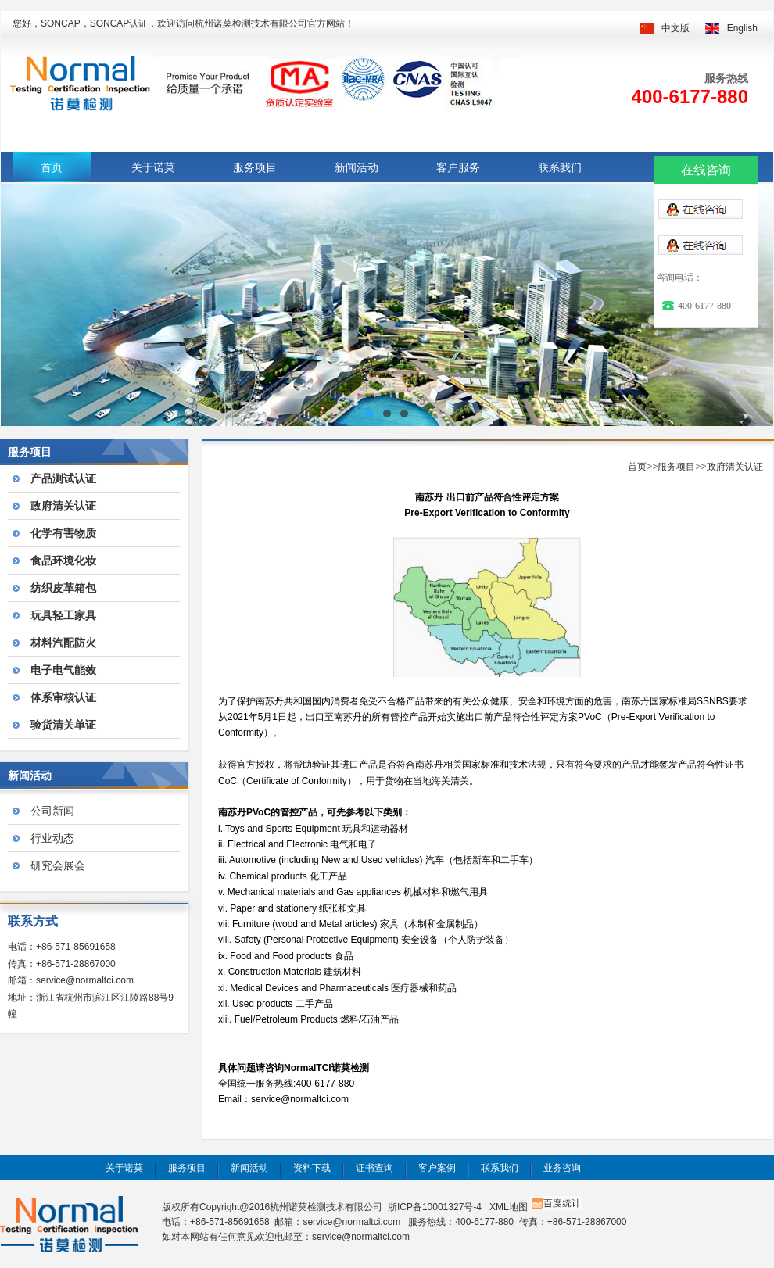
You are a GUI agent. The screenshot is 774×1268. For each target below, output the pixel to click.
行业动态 (52, 838)
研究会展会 (57, 865)
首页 (52, 167)
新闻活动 (356, 167)
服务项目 (255, 167)
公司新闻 (52, 810)
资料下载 (312, 1167)
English (742, 28)
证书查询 (374, 1167)
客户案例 (437, 1167)
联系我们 (560, 167)
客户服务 (458, 167)
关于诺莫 (153, 167)
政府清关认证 (735, 466)
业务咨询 (562, 1167)
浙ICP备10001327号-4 (435, 1207)
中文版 (675, 28)
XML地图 (508, 1207)
